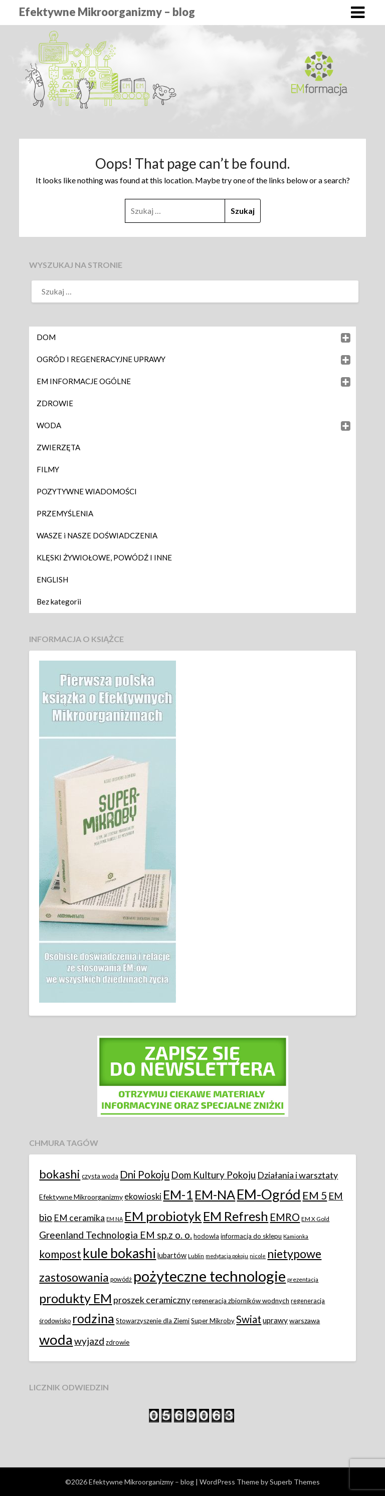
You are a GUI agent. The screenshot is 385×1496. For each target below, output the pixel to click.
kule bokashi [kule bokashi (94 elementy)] (119, 1253)
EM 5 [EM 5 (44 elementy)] (314, 1195)
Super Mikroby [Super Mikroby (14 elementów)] (213, 1321)
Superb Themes (295, 1481)
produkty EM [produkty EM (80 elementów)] (75, 1298)
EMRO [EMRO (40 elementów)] (285, 1217)
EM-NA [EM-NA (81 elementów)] (215, 1194)
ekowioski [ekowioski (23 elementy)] (142, 1196)
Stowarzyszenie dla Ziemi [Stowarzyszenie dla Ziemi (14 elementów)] (152, 1321)
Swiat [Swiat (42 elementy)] (248, 1319)
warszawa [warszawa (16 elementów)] (304, 1320)
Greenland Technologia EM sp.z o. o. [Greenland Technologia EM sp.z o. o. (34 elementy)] (115, 1235)
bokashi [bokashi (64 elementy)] (59, 1174)
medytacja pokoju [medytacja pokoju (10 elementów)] (227, 1256)
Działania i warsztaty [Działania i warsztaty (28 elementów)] (297, 1174)
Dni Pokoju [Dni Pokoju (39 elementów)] (144, 1174)
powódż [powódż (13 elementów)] (121, 1279)
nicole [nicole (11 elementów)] (258, 1256)
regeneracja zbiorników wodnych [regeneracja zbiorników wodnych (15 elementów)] (240, 1301)
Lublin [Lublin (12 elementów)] (196, 1256)
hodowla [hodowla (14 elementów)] (206, 1236)
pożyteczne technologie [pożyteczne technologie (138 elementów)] (209, 1276)
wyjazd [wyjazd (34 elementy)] (89, 1341)
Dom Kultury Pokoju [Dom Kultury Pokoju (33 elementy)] (213, 1174)
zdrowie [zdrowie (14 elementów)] (117, 1342)
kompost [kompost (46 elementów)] (60, 1254)
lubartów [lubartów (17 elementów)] (171, 1255)
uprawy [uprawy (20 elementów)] (275, 1320)
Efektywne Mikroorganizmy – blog (107, 12)
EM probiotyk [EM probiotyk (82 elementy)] (163, 1216)
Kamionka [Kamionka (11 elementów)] (295, 1236)
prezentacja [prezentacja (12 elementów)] (302, 1279)
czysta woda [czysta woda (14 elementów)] (100, 1176)
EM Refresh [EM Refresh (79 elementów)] (235, 1216)
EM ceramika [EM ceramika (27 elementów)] (79, 1218)
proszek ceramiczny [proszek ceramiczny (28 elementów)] (151, 1299)
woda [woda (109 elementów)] (56, 1339)
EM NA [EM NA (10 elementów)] (114, 1219)
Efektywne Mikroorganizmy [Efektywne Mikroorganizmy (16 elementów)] (81, 1196)
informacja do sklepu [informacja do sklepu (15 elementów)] (251, 1236)
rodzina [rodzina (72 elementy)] (93, 1318)
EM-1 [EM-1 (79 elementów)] (178, 1194)
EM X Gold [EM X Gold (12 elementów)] (315, 1219)
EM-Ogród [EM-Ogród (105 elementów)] (269, 1194)
